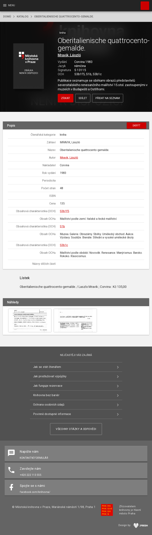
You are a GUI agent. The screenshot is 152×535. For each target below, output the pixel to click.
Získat (65, 98)
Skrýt (136, 125)
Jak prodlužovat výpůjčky (50, 376)
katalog (23, 16)
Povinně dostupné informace (52, 414)
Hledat (143, 4)
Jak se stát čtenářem (47, 367)
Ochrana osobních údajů (49, 404)
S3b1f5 (64, 211)
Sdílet (83, 98)
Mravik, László (69, 55)
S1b (62, 226)
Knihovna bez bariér (46, 395)
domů (7, 16)
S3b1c (64, 245)
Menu (9, 5)
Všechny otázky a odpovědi (76, 429)
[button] (28, 66)
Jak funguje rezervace (48, 385)
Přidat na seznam (108, 98)
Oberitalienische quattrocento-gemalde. (64, 16)
